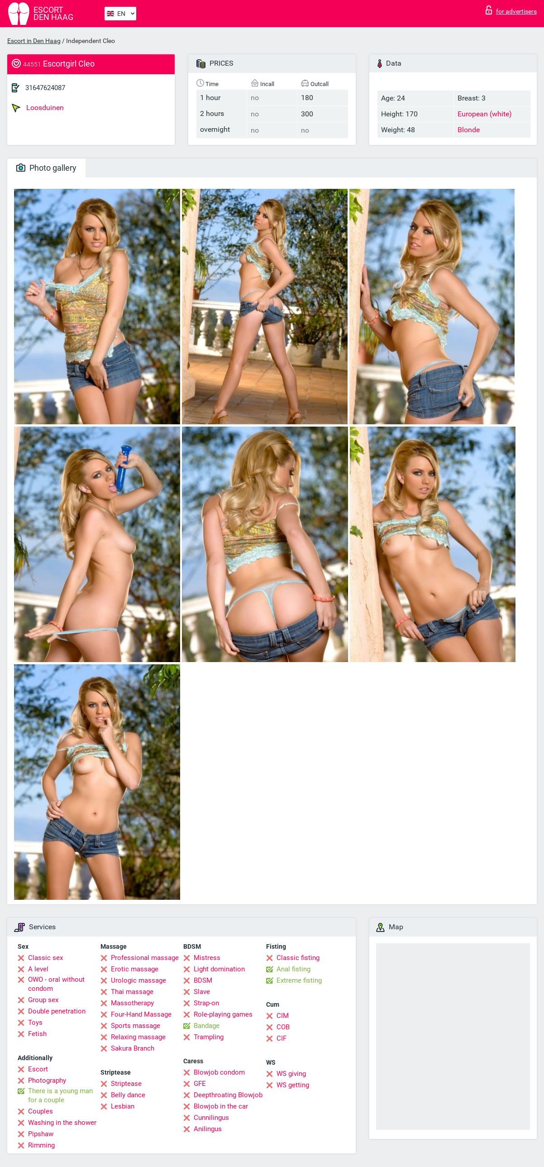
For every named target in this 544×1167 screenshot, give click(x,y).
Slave (202, 992)
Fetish (37, 1034)
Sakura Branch (132, 1048)
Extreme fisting (299, 980)
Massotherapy (132, 1003)
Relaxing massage (138, 1037)
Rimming (41, 1145)
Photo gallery (46, 168)
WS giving (291, 1074)
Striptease (126, 1084)
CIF (281, 1038)
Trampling (209, 1037)
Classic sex (45, 958)
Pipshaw (40, 1134)
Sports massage (135, 1026)
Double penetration (57, 1011)
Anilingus (208, 1129)
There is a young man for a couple (60, 1095)
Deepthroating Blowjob (228, 1095)
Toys (35, 1022)
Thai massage (132, 992)
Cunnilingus (211, 1118)
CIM (283, 1016)
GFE (200, 1084)
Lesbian (122, 1106)
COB (283, 1027)
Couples (40, 1111)
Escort (38, 1069)
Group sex (43, 1000)
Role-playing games (223, 1014)
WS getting (293, 1085)
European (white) (485, 114)
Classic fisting (298, 958)
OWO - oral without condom (56, 984)
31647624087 (45, 88)
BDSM (203, 980)
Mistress (207, 958)
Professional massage (145, 958)
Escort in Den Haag (34, 40)
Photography (47, 1080)
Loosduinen (38, 107)
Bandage (207, 1026)
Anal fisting (293, 969)
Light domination (219, 969)
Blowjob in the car (221, 1106)
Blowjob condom (219, 1072)
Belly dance (128, 1095)
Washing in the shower (62, 1123)
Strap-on (206, 1003)
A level (38, 969)
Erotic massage (134, 969)
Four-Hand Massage (141, 1014)
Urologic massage (138, 980)
